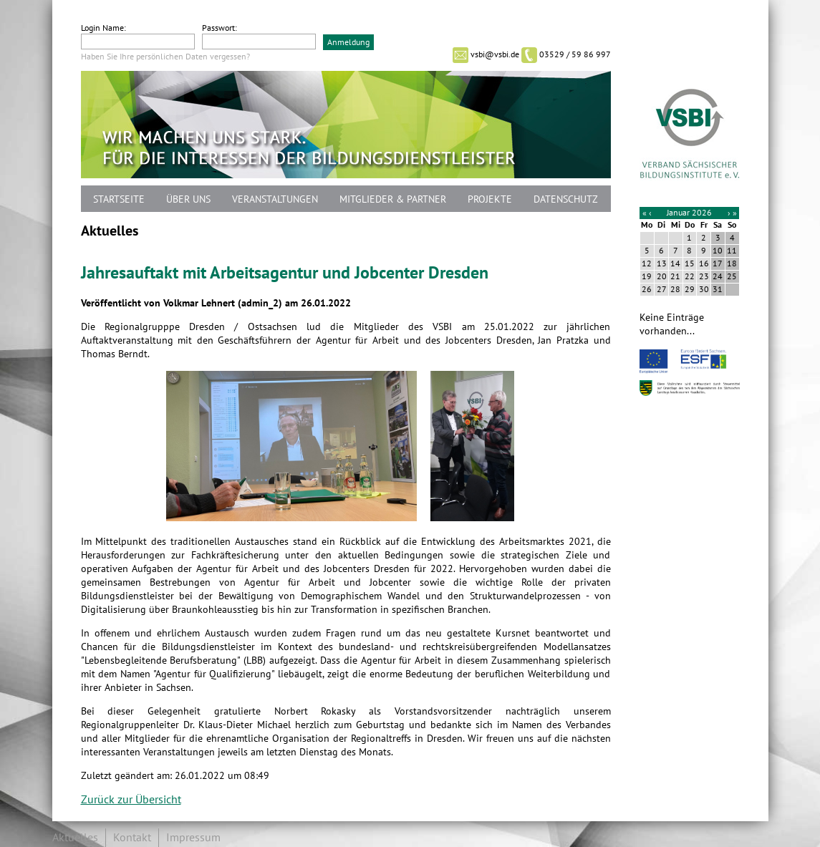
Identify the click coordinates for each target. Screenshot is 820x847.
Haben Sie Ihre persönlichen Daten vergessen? (165, 57)
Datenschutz (566, 199)
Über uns (188, 199)
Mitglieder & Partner (392, 199)
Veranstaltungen (275, 199)
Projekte (490, 199)
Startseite (119, 199)
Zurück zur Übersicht (131, 799)
